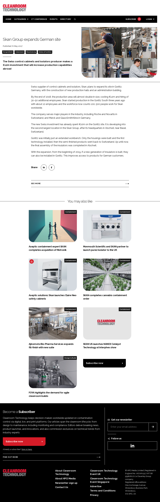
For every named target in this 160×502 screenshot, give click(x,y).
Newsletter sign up (66, 483)
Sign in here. (27, 449)
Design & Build (8, 52)
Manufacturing (31, 52)
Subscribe (133, 19)
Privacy (94, 495)
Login (149, 19)
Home (8, 19)
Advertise (95, 486)
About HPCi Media (65, 478)
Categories (20, 19)
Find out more (10, 457)
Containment (19, 52)
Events (53, 19)
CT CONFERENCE (39, 19)
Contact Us (61, 487)
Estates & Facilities (45, 52)
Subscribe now (94, 363)
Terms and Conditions (103, 490)
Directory (65, 19)
